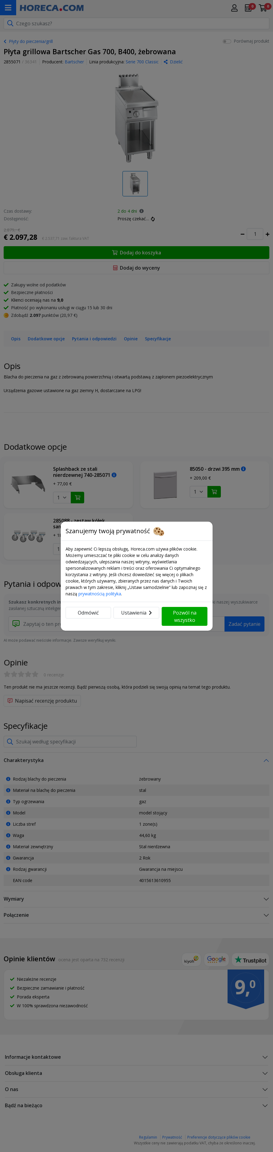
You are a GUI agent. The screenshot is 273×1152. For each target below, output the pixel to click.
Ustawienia (136, 612)
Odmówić (88, 612)
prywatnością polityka (99, 594)
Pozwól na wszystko (184, 616)
